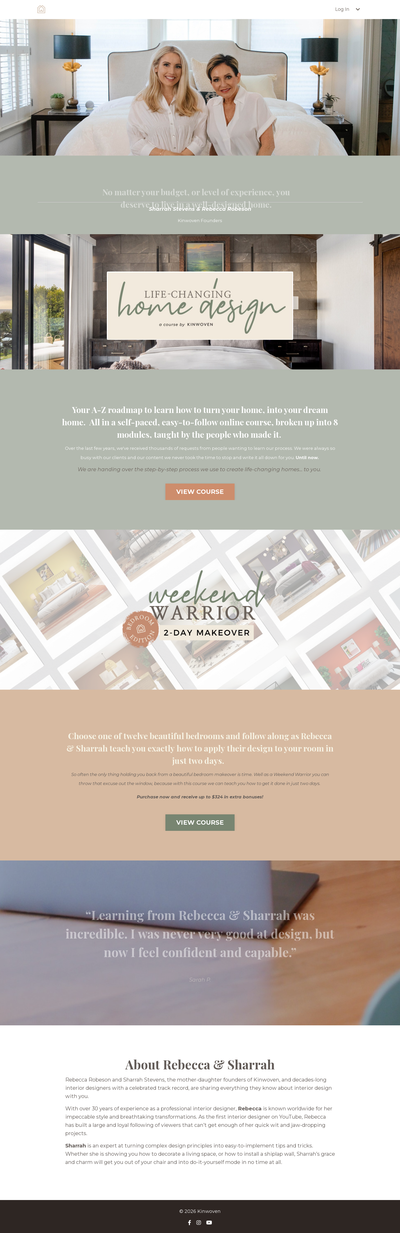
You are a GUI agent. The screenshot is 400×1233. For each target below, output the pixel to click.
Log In (342, 9)
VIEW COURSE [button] (200, 491)
